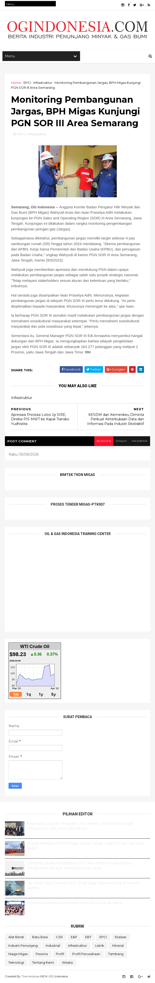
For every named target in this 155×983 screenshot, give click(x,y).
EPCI (27, 83)
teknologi (16, 962)
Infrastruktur (42, 83)
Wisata (67, 962)
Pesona (42, 954)
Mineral (118, 945)
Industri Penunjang (23, 945)
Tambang (115, 954)
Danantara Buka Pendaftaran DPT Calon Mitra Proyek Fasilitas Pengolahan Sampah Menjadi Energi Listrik (79, 865)
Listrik (99, 945)
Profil (60, 954)
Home (16, 83)
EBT (88, 937)
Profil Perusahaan (86, 954)
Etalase (120, 937)
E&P (74, 937)
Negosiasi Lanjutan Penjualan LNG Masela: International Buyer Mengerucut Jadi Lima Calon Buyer (80, 826)
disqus (121, 441)
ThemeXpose (30, 976)
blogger (104, 441)
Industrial (53, 945)
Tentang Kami (43, 962)
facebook (140, 441)
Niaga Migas (18, 954)
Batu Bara (40, 937)
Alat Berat (16, 937)
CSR (59, 937)
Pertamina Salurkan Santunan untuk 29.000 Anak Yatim (74, 903)
